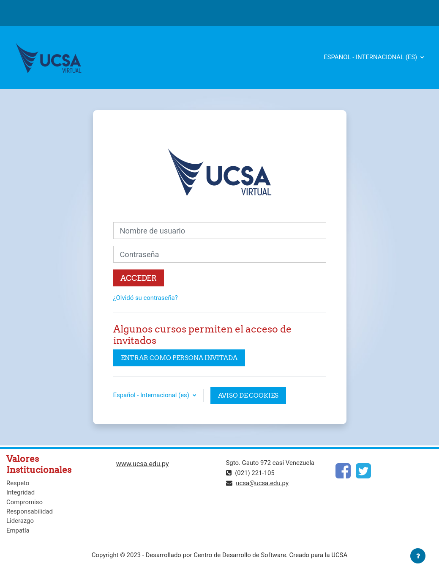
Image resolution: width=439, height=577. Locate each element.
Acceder (138, 278)
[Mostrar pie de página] (417, 555)
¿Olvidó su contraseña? (145, 298)
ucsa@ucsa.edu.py (262, 483)
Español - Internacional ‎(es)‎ (371, 57)
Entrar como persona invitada (179, 358)
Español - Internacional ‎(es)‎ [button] (152, 395)
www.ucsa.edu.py (142, 464)
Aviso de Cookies (248, 395)
